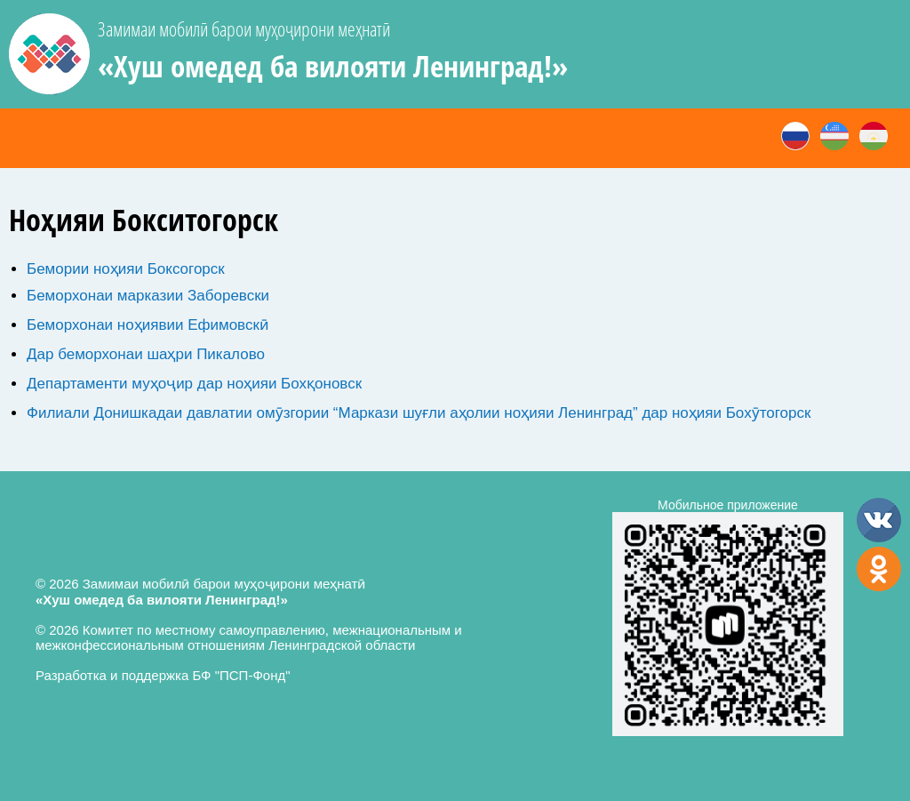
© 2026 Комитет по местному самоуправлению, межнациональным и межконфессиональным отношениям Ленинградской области (249, 637)
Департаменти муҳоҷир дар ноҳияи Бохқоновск (194, 383)
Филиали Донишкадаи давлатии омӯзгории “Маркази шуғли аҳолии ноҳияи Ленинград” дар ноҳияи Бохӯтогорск (418, 413)
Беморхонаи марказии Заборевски (148, 295)
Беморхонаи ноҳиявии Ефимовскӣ (148, 324)
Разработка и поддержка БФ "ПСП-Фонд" (163, 675)
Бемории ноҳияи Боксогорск (126, 268)
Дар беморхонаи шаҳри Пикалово (146, 354)
